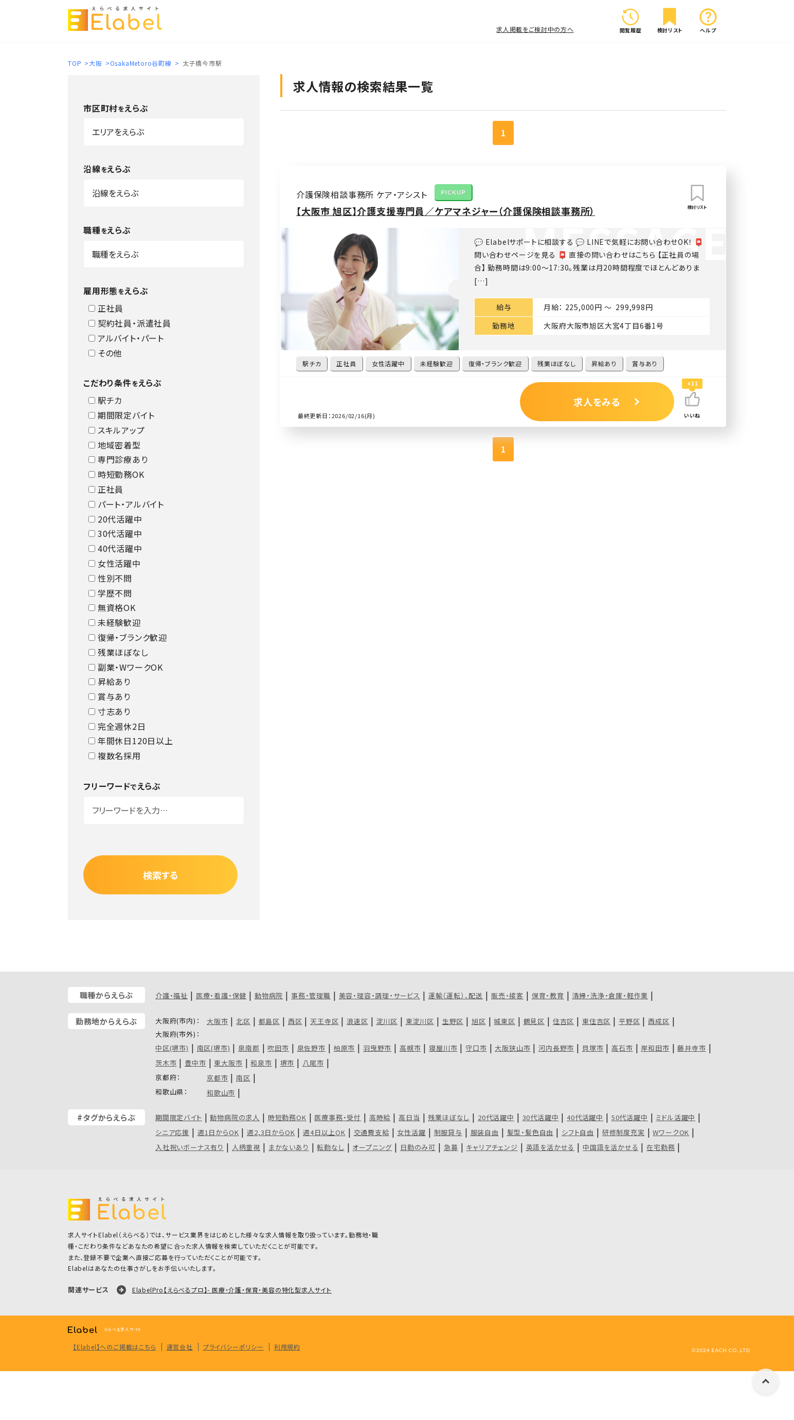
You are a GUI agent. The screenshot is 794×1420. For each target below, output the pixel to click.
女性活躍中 (114, 563)
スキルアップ (116, 430)
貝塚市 (592, 1048)
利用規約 (287, 1346)
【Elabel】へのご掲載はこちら (114, 1346)
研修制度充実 (623, 1132)
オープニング (372, 1147)
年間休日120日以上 (130, 740)
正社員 (105, 308)
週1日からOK (218, 1132)
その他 (105, 353)
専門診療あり (118, 459)
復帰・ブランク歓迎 (127, 637)
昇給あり (109, 681)
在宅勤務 (660, 1147)
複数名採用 (114, 755)
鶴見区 (534, 1021)
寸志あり (109, 711)
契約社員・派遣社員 (129, 323)
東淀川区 (420, 1021)
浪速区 (357, 1021)
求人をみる (597, 401)
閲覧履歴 (631, 20)
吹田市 (277, 1048)
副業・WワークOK (125, 667)
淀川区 (387, 1021)
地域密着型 (114, 445)
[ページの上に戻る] (766, 1381)
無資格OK (112, 607)
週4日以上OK (324, 1132)
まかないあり (288, 1147)
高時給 (379, 1117)
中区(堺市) (172, 1048)
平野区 (629, 1021)
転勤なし (330, 1147)
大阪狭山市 (512, 1048)
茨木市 (165, 1063)
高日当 (409, 1117)
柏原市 (344, 1048)
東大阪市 (228, 1063)
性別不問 (110, 578)
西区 (295, 1021)
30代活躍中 (115, 533)
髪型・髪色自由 (530, 1132)
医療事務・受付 (337, 1117)
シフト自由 (578, 1132)
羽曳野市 (377, 1048)
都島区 (269, 1021)
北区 (243, 1021)
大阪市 (217, 1021)
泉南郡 (248, 1048)
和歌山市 (221, 1093)
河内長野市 (556, 1048)
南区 (243, 1078)
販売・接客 (507, 995)
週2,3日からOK (271, 1132)
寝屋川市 (443, 1048)
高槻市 (410, 1048)
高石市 (622, 1048)
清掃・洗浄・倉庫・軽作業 (610, 995)
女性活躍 (411, 1132)
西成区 (658, 1021)
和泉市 (261, 1063)
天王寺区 (324, 1021)
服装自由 (485, 1132)
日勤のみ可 (418, 1147)
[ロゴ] (118, 20)
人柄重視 (246, 1147)
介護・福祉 (171, 995)
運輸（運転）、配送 (455, 995)
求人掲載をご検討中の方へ (534, 29)
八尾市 (312, 1063)
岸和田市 (655, 1048)
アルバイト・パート (126, 338)
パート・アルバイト (126, 504)
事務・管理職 (311, 995)
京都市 (217, 1078)
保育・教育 (548, 995)
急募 (451, 1147)
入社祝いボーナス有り (189, 1147)
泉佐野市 (311, 1048)
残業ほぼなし (118, 652)
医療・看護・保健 (221, 995)
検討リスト (670, 20)
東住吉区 (596, 1021)
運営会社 (180, 1346)
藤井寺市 (691, 1048)
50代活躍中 (629, 1117)
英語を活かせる (550, 1147)
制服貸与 (448, 1132)
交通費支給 (371, 1132)
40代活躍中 (115, 548)
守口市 (475, 1048)
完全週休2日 (117, 726)
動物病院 (269, 995)
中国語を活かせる (610, 1147)
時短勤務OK (116, 474)
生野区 (452, 1021)
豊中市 (195, 1063)
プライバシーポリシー (233, 1346)
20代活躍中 (115, 519)
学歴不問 (110, 593)
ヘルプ (708, 20)
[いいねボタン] (692, 399)
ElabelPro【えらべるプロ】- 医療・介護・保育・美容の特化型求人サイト (232, 1289)
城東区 (504, 1021)
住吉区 (563, 1021)
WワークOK (671, 1132)
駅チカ (105, 400)
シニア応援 (172, 1132)
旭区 (479, 1021)
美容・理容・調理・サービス (379, 995)
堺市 (287, 1063)
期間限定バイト (121, 415)
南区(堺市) (213, 1048)
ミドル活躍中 (675, 1117)
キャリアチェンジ (491, 1147)
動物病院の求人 (235, 1117)
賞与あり (109, 696)
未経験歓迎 (114, 622)
